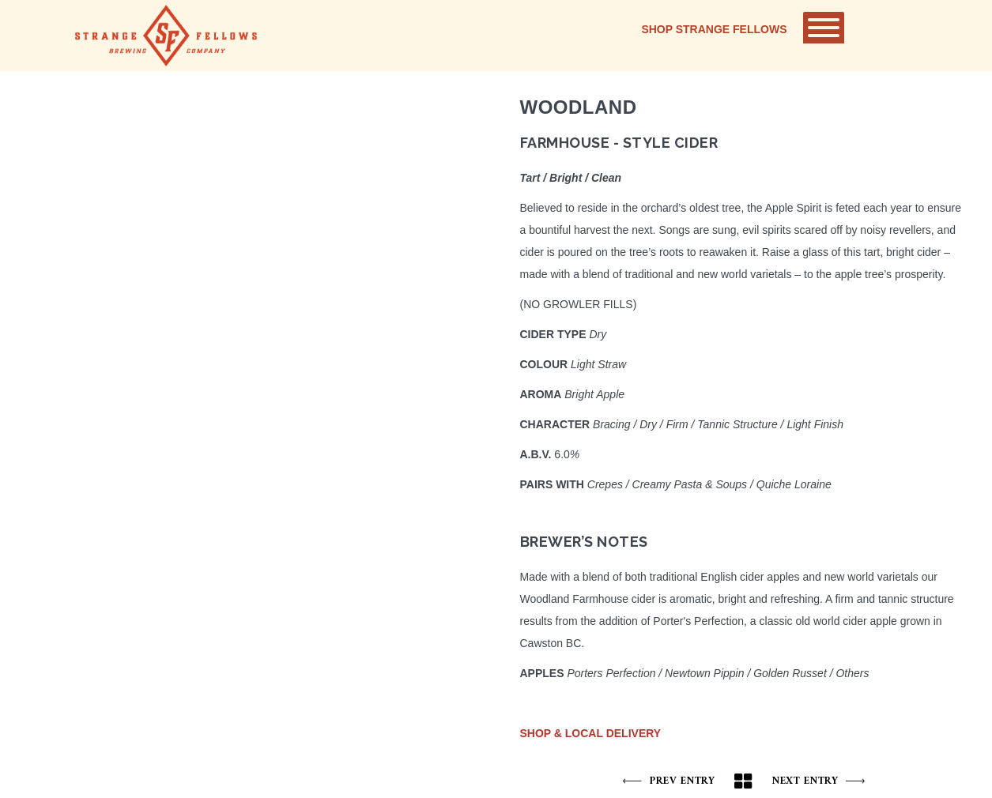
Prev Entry (669, 781)
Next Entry (818, 781)
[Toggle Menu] (823, 27)
